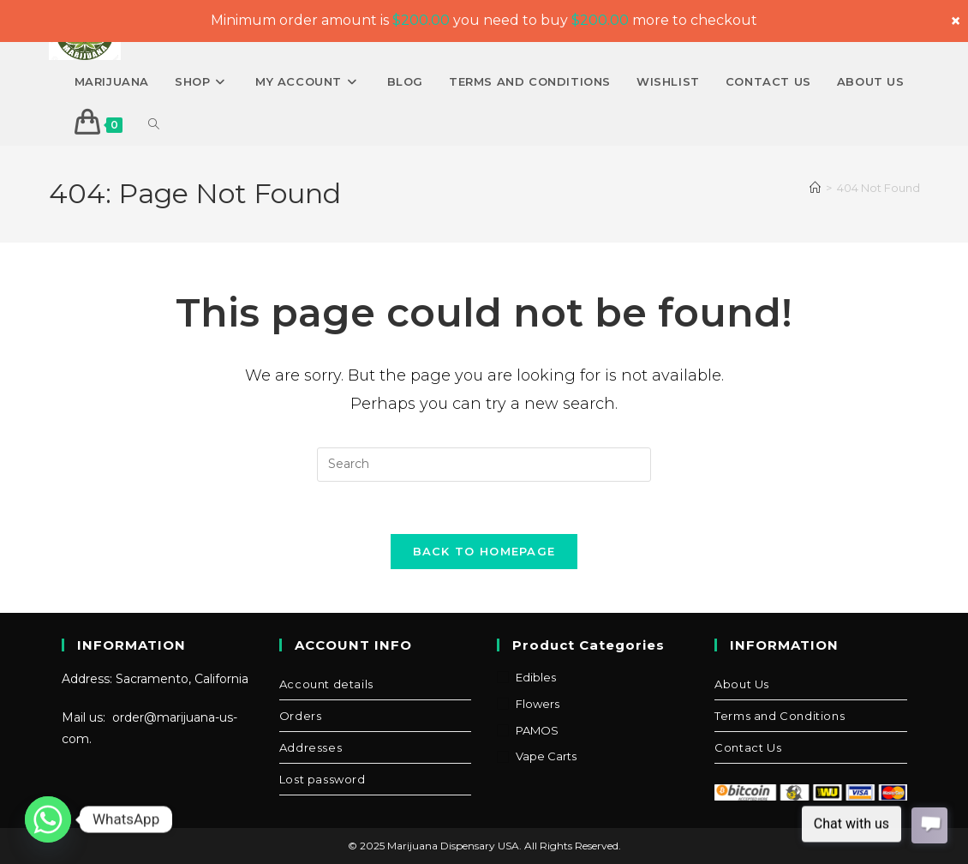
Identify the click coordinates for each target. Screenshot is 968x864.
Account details (326, 684)
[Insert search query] (484, 464)
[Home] (815, 188)
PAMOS (537, 730)
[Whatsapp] (48, 819)
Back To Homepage (484, 551)
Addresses (310, 747)
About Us (741, 684)
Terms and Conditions (779, 716)
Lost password (322, 779)
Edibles (536, 677)
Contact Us (747, 747)
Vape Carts (546, 756)
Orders (300, 716)
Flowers (537, 704)
